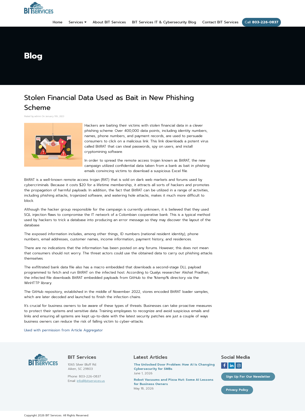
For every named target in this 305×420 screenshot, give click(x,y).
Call (261, 22)
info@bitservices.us (91, 381)
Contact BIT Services (220, 22)
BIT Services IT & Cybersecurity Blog (164, 22)
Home (57, 22)
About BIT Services (109, 22)
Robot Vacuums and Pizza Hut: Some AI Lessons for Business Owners (173, 382)
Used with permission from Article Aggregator (63, 330)
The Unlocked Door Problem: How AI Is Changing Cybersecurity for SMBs (174, 366)
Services (77, 22)
